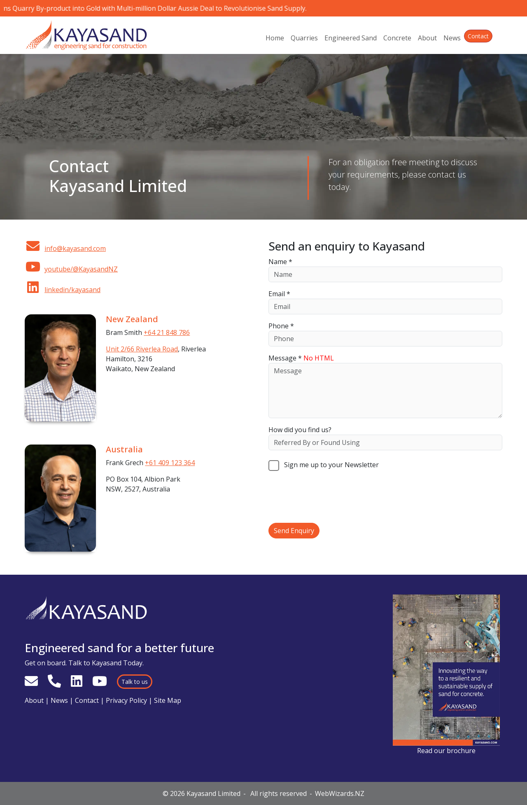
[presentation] (331, 497)
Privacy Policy (126, 700)
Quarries (304, 37)
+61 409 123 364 (170, 462)
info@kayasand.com (65, 248)
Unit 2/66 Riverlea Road (142, 348)
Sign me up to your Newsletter (323, 464)
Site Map (167, 700)
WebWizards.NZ (339, 793)
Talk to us (134, 682)
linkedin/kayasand (62, 289)
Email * (279, 293)
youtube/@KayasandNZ (71, 269)
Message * (301, 358)
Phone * (281, 325)
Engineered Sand (350, 37)
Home (275, 37)
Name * (280, 261)
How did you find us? (299, 429)
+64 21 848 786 (167, 332)
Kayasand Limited (213, 793)
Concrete (397, 37)
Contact (478, 36)
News (452, 37)
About (427, 37)
